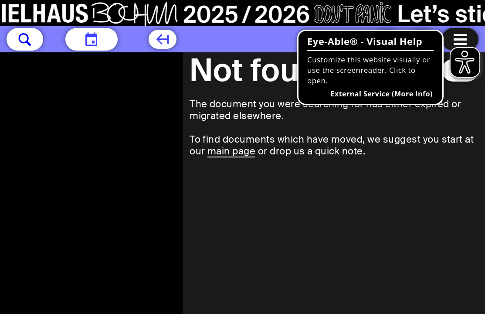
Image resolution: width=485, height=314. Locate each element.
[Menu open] (460, 39)
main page (231, 151)
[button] (25, 39)
